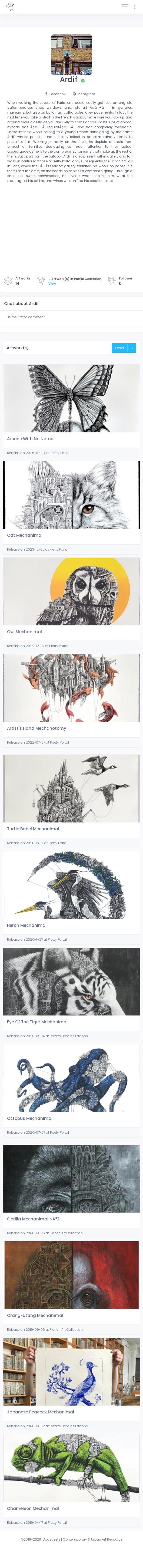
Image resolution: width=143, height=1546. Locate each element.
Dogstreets (51, 1539)
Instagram (84, 94)
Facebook (55, 94)
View (52, 283)
